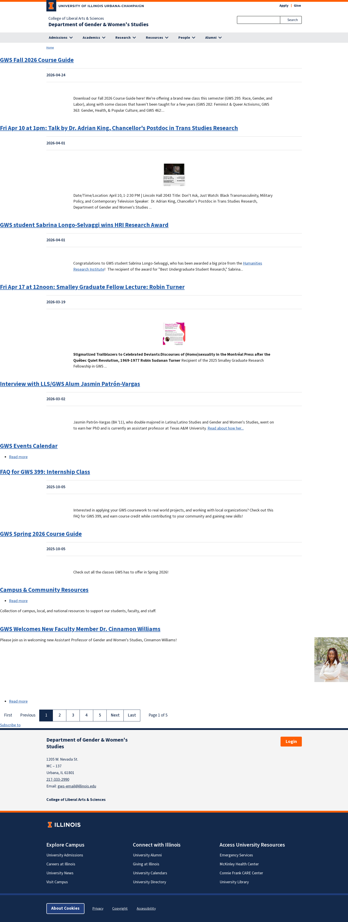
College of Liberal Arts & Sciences (76, 18)
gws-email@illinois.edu (77, 786)
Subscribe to (10, 725)
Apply (283, 5)
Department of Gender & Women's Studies (98, 24)
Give (297, 5)
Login (291, 741)
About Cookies (65, 908)
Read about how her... (226, 428)
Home (50, 47)
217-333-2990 (57, 779)
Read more (18, 457)
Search (292, 19)
